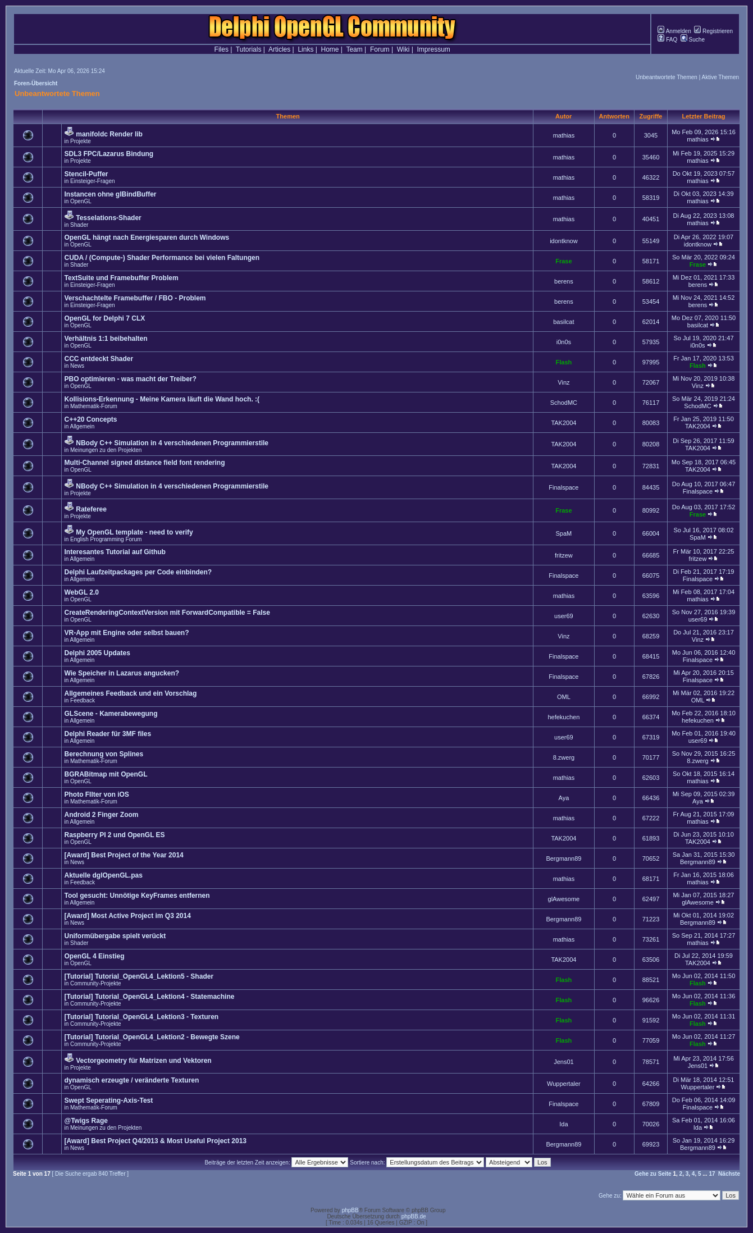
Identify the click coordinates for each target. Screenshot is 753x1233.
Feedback (82, 700)
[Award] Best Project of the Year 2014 (123, 855)
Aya (564, 797)
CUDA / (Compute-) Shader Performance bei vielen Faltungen (161, 258)
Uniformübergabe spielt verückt (115, 936)
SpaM (564, 533)
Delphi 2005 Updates (97, 653)
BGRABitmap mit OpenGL (105, 774)
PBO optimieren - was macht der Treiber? (130, 379)
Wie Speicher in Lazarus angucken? (121, 673)
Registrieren (713, 31)
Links (305, 49)
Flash (564, 362)
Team (354, 49)
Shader (79, 225)
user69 (563, 616)
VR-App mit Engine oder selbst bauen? (126, 633)
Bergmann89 (563, 858)
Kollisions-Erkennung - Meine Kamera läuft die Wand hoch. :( (161, 399)
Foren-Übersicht (35, 83)
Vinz (563, 382)
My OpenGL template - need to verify (134, 532)
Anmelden (674, 31)
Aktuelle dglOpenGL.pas (103, 875)
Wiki (403, 49)
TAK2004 (563, 422)
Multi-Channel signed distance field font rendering (144, 463)
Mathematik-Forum (93, 406)
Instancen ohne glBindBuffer (110, 194)
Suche (693, 39)
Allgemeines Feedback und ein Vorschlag (130, 693)
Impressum (433, 49)
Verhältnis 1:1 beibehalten (105, 338)
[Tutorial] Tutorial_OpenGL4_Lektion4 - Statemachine (149, 997)
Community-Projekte (95, 983)
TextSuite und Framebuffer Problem (121, 278)
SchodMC (563, 402)
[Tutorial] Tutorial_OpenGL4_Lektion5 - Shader (138, 976)
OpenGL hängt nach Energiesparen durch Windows (146, 237)
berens (563, 281)
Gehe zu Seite (653, 1174)
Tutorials (249, 49)
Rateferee (91, 509)
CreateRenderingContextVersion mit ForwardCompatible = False (167, 612)
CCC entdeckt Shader (98, 359)
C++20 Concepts (90, 419)
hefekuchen (563, 717)
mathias (564, 135)
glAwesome (564, 899)
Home (330, 49)
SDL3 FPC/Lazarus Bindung (108, 154)
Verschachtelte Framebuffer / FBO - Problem (135, 298)
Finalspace (563, 487)
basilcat (563, 321)
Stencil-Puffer (86, 174)
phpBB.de (413, 1216)
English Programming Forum (106, 539)
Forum (380, 49)
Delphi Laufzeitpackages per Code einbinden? (138, 572)
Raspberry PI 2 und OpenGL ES (114, 835)
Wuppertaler (564, 1083)
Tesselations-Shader (108, 218)
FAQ (667, 39)
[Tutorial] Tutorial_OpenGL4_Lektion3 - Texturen (141, 1017)
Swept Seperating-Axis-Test (108, 1100)
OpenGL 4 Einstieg (94, 956)
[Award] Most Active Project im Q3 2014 (127, 916)
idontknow (564, 241)
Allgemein (82, 426)
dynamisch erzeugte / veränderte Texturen (131, 1080)
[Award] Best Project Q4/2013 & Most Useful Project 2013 (155, 1141)
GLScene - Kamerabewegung (110, 714)
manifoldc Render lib (109, 134)
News (77, 366)
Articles (279, 49)
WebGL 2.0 (81, 592)
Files (222, 49)
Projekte (80, 141)
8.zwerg (564, 757)
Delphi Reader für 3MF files (107, 734)
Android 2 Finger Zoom (101, 815)
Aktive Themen (720, 77)
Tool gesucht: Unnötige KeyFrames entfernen (136, 895)
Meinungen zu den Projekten (106, 450)
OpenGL (81, 201)
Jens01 (563, 1061)
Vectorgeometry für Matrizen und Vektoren (143, 1061)
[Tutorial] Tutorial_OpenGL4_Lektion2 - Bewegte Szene (151, 1037)
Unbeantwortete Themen (666, 77)
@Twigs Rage (86, 1121)
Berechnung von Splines (103, 754)
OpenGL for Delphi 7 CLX (104, 318)
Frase (563, 261)
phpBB (350, 1210)
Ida (563, 1124)
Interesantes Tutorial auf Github (114, 552)
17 (712, 1174)
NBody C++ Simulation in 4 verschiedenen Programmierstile (172, 443)
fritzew (564, 555)
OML (564, 696)
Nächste (729, 1174)
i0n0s (563, 342)
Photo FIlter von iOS (96, 794)
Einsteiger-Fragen (92, 181)
